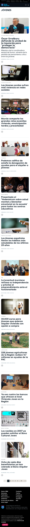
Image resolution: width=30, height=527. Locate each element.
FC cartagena (25, 1)
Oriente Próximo (8, 1)
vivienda (3, 316)
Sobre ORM (4, 491)
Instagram (19, 497)
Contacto (19, 491)
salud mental (4, 194)
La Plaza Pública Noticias (7, 35)
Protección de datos (7, 500)
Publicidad (4, 495)
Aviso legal (4, 502)
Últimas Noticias (17, 1)
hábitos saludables (6, 235)
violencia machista (6, 82)
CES (2, 277)
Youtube (18, 498)
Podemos (3, 158)
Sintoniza (4, 493)
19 (21, 480)
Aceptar (5, 524)
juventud (3, 116)
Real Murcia (21, 1)
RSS (17, 500)
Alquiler (3, 459)
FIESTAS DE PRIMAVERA (13, 1)
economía (3, 392)
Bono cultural (5, 428)
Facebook (19, 495)
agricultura (4, 350)
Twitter (18, 493)
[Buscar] (28, 5)
